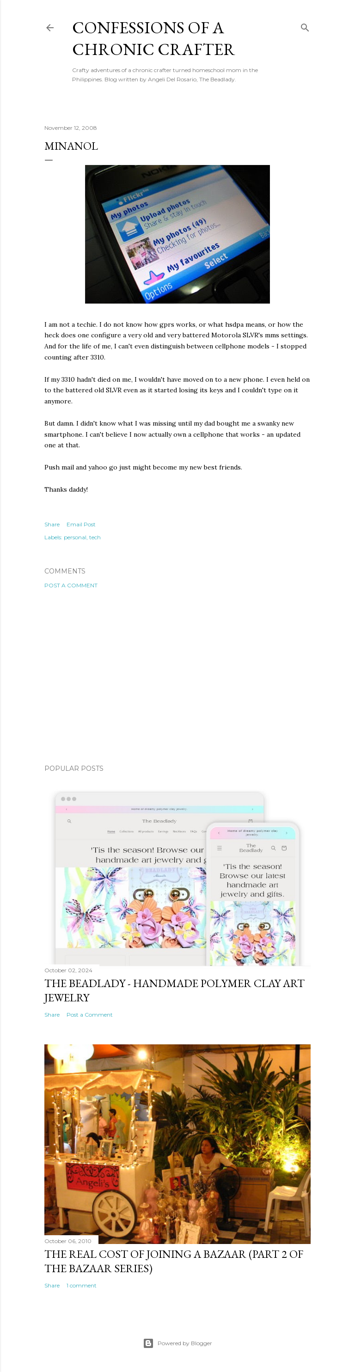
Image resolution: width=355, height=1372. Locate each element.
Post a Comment (71, 585)
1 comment (82, 1285)
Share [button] (52, 524)
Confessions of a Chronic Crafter (153, 38)
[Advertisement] (177, 676)
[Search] (305, 26)
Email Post (81, 524)
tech (95, 537)
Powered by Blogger (177, 1343)
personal (75, 537)
